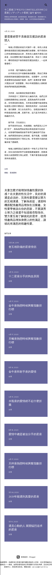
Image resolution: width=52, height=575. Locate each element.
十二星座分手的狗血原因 (24, 276)
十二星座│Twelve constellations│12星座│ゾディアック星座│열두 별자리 (25, 11)
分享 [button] (6, 169)
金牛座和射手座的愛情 (22, 371)
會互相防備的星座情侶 (22, 247)
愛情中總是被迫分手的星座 (25, 434)
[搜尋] (46, 4)
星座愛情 (13, 173)
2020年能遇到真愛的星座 (24, 496)
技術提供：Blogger (26, 557)
